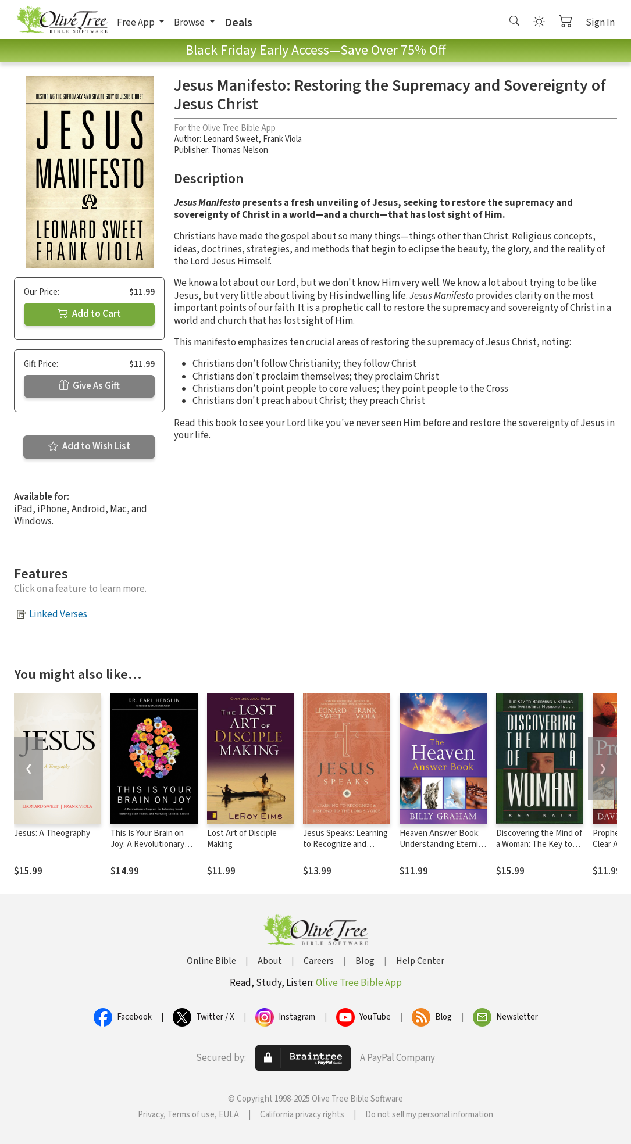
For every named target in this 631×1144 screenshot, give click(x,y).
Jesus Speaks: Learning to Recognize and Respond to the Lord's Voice (345, 850)
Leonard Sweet (231, 139)
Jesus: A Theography (52, 833)
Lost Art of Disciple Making (242, 838)
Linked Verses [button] (58, 614)
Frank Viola (282, 139)
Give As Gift (89, 386)
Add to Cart (89, 314)
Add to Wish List (89, 446)
